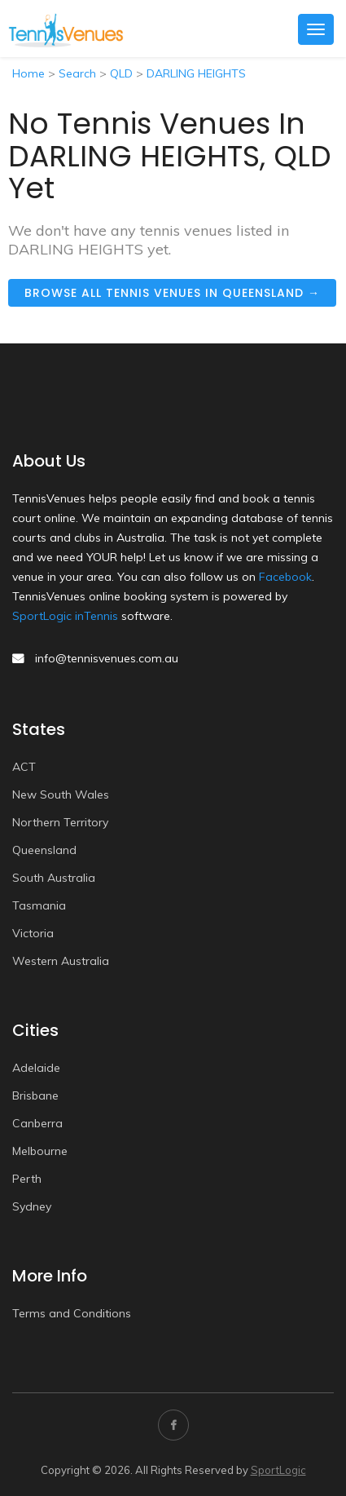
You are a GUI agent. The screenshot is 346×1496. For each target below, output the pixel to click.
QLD (121, 73)
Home (28, 73)
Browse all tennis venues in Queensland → (172, 293)
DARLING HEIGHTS (196, 73)
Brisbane (35, 1095)
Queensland (44, 850)
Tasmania (39, 905)
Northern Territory (60, 822)
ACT (24, 766)
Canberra (37, 1123)
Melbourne (40, 1151)
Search (77, 73)
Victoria (33, 933)
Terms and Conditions (71, 1313)
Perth (27, 1178)
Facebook (285, 576)
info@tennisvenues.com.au (106, 658)
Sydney (31, 1206)
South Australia (53, 877)
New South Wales (60, 794)
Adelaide (36, 1067)
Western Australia (60, 961)
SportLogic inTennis (65, 616)
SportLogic (278, 1469)
